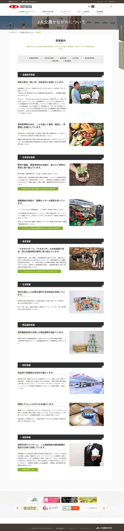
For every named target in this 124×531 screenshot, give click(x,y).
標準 (89, 6)
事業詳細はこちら (28, 469)
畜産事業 (63, 58)
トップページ (12, 32)
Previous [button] (17, 508)
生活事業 (75, 58)
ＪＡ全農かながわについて (26, 32)
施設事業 (68, 61)
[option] (29, 508)
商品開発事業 (89, 58)
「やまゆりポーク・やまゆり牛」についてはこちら (40, 271)
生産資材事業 (49, 58)
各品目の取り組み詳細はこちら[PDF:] (37, 188)
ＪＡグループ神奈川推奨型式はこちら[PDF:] (40, 228)
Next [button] (104, 508)
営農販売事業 (33, 58)
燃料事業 (55, 61)
